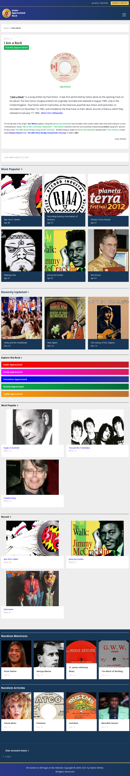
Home (6, 28)
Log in (8, 756)
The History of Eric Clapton (103, 342)
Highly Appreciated (12, 394)
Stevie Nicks (10, 723)
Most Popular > (12, 169)
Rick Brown (96, 275)
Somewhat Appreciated (15, 379)
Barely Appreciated (12, 372)
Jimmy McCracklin (55, 275)
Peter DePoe (10, 671)
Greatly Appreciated (13, 386)
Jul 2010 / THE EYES (100, 3)
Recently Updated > (15, 292)
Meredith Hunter (110, 723)
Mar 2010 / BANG (12, 219)
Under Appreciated (12, 364)
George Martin (44, 671)
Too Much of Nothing (112, 671)
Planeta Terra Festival (100, 219)
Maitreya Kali (10, 275)
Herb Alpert (52, 342)
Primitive (41, 723)
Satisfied (73, 723)
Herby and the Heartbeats (15, 342)
